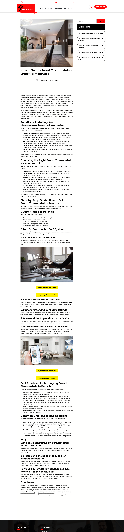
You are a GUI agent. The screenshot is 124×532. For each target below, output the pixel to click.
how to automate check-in (28, 493)
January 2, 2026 (53, 80)
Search (101, 21)
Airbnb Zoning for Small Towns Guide (90, 52)
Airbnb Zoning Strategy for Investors (90, 33)
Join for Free (100, 7)
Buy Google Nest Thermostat (47, 287)
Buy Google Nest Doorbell (47, 295)
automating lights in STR (63, 402)
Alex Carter (43, 80)
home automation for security (46, 493)
